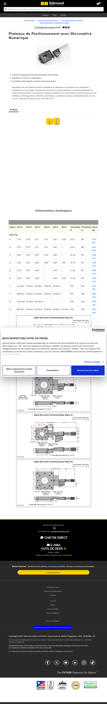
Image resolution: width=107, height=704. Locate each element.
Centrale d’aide (52, 609)
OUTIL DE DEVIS (52, 548)
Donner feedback (53, 613)
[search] (54, 9)
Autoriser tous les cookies (88, 370)
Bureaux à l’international (53, 591)
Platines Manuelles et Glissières (72, 20)
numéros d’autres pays (60, 531)
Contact (63, 15)
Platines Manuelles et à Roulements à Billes (54, 23)
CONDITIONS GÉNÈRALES (55, 640)
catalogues (53, 621)
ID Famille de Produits (45, 27)
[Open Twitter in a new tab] (56, 663)
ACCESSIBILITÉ (19, 642)
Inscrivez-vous (53, 572)
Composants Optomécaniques (48, 20)
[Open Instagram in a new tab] (84, 663)
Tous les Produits (29, 20)
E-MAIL (54, 545)
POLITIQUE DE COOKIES (38, 640)
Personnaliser (53, 370)
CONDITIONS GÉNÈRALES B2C (73, 640)
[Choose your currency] (55, 15)
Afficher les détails (92, 362)
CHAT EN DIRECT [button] (53, 537)
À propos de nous (53, 587)
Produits (13, 109)
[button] (66, 27)
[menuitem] (13, 3)
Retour (52, 605)
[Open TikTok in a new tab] (92, 663)
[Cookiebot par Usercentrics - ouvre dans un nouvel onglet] (94, 330)
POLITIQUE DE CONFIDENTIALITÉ (19, 640)
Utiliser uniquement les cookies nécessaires (19, 370)
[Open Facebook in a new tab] (47, 663)
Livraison (53, 601)
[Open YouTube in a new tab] (65, 663)
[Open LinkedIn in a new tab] (75, 663)
